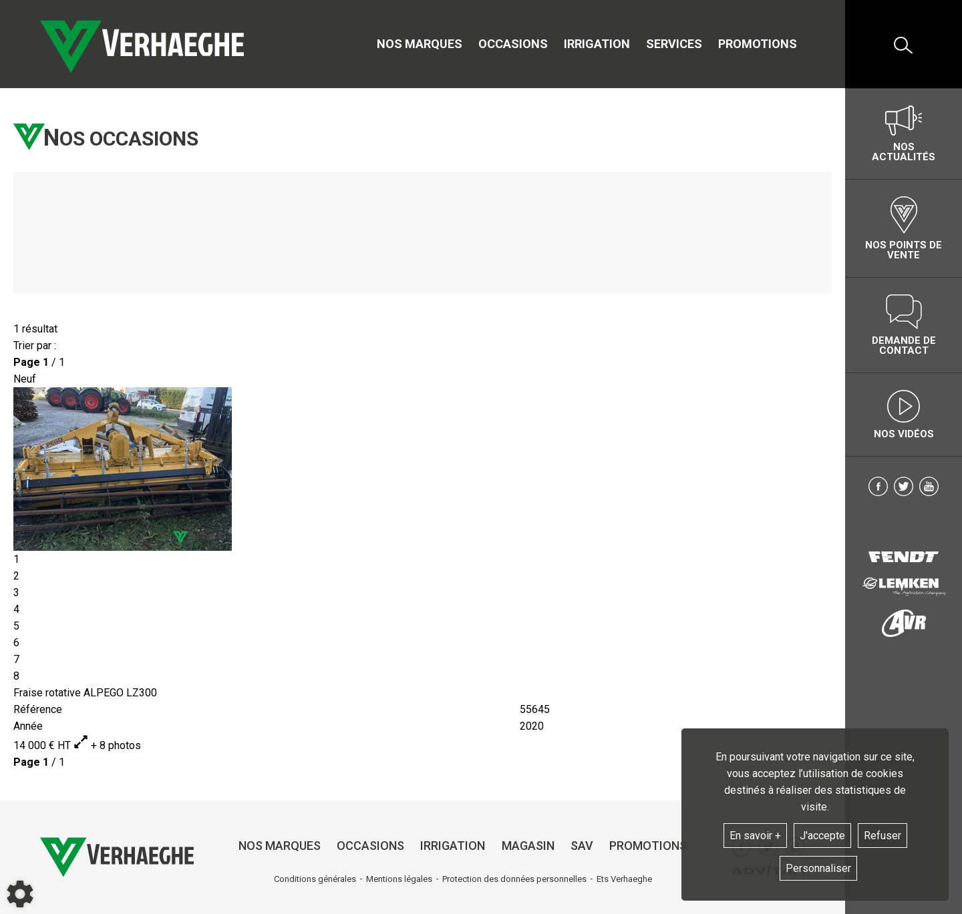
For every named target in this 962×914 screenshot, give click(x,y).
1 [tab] (16, 559)
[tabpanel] (422, 469)
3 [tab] (16, 592)
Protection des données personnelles (514, 879)
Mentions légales (399, 879)
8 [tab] (16, 676)
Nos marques (419, 44)
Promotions (757, 44)
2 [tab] (16, 575)
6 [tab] (16, 642)
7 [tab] (16, 659)
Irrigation (597, 44)
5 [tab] (16, 626)
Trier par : (34, 345)
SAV (582, 846)
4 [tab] (16, 609)
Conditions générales (315, 879)
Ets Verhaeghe (624, 879)
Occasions (513, 44)
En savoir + (755, 835)
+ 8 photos (107, 745)
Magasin (528, 846)
